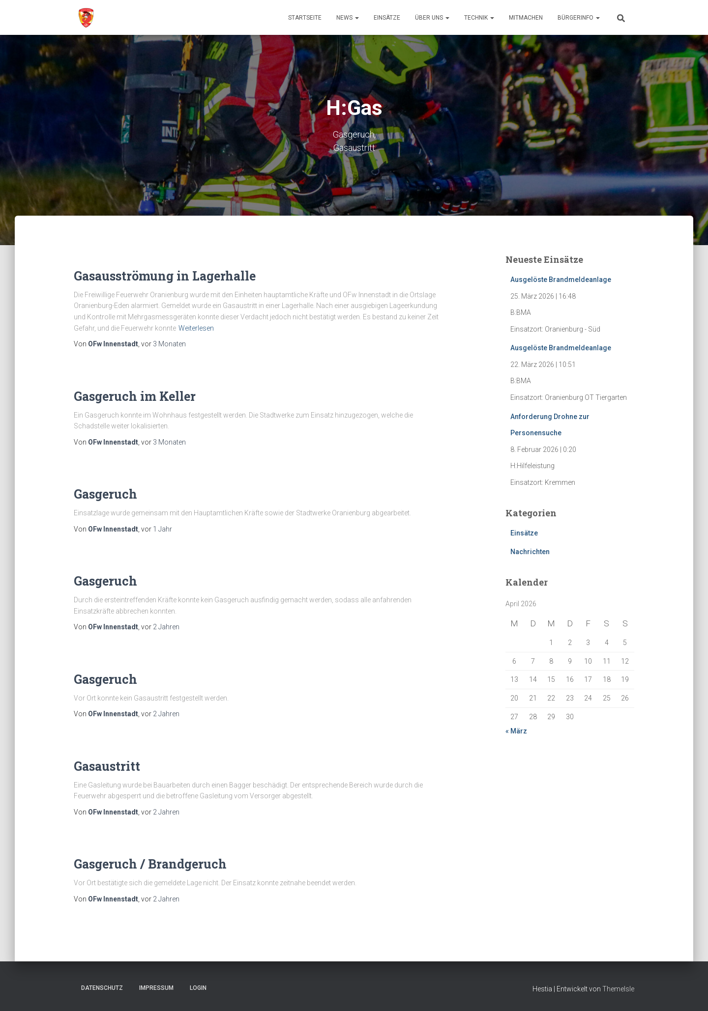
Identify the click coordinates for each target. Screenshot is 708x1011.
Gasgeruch (105, 494)
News (347, 17)
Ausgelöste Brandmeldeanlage (560, 279)
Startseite (305, 17)
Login (198, 987)
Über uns (432, 17)
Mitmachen (526, 17)
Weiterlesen (196, 328)
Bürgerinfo (579, 17)
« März (516, 731)
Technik (479, 17)
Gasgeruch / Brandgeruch (150, 864)
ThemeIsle (618, 989)
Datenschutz (102, 987)
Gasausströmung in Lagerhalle (165, 276)
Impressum (156, 987)
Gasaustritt (107, 766)
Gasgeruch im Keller (135, 396)
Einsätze (387, 17)
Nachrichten (530, 552)
